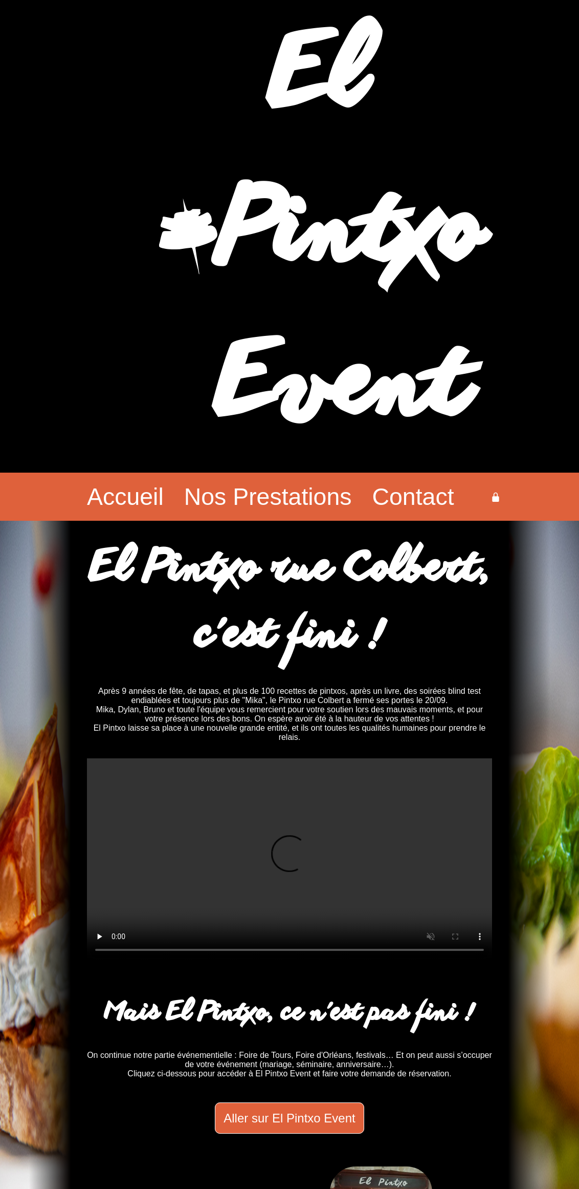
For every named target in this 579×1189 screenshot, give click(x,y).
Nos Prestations (268, 496)
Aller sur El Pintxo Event (289, 1118)
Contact (413, 496)
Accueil (125, 496)
